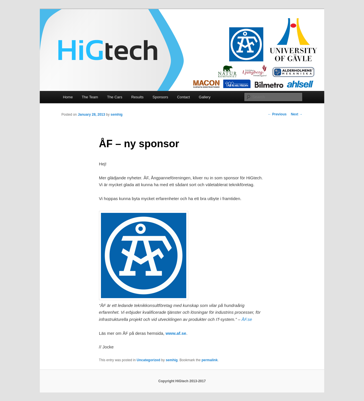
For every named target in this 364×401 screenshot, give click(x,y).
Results (137, 97)
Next (297, 114)
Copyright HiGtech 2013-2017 (182, 381)
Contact (183, 97)
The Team (90, 97)
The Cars (114, 97)
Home (68, 97)
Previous (277, 114)
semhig (117, 115)
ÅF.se (246, 319)
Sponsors (160, 97)
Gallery (204, 97)
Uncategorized (148, 360)
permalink (210, 360)
